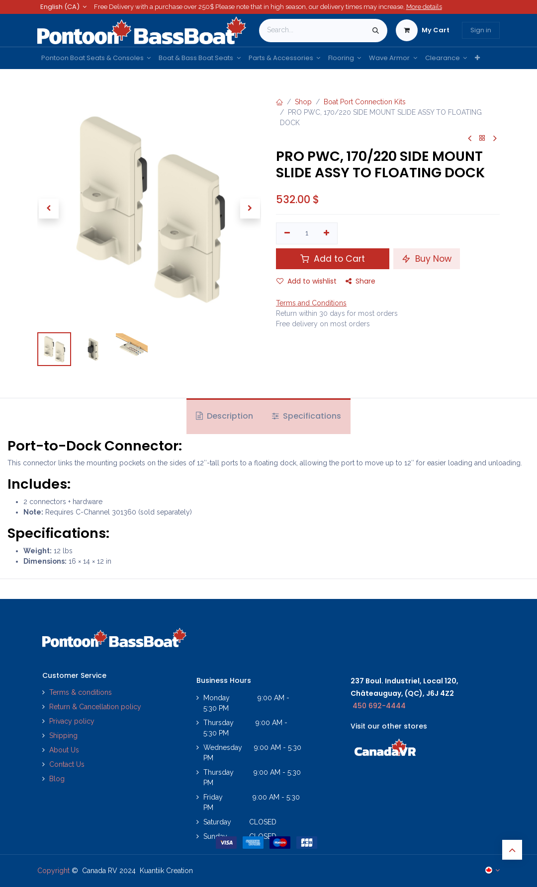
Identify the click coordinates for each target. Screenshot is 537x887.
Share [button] (360, 281)
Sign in (480, 30)
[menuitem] (96, 58)
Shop (303, 102)
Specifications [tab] (306, 416)
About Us (64, 750)
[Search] (375, 30)
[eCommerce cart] (422, 30)
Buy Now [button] (426, 259)
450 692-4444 (379, 706)
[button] (48, 209)
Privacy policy (72, 721)
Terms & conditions (80, 692)
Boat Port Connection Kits (365, 102)
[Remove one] (287, 233)
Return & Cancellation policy (95, 707)
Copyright (53, 871)
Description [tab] (224, 416)
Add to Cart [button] (332, 259)
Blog (57, 779)
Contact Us (67, 764)
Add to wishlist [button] (306, 281)
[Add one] (327, 233)
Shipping (63, 735)
